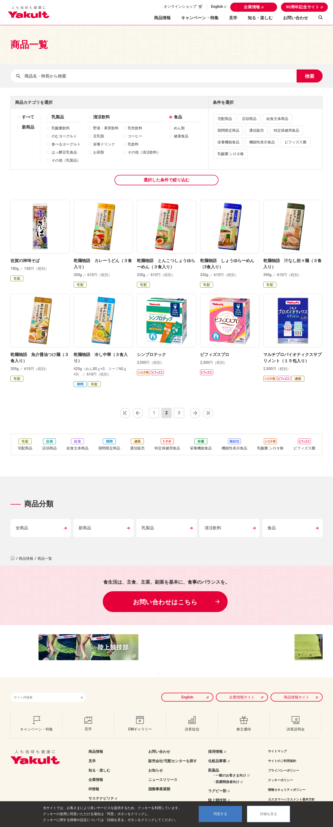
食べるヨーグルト (66, 144)
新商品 (28, 127)
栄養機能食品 (228, 142)
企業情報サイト (242, 689)
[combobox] (44, 689)
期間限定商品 (228, 130)
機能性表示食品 (262, 142)
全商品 (22, 527)
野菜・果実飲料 (106, 128)
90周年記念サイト (302, 7)
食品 (178, 116)
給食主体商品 (277, 119)
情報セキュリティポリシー (286, 782)
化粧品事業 (217, 753)
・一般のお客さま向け (229, 767)
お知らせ (155, 762)
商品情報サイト (296, 689)
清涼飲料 (101, 116)
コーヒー (135, 136)
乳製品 (58, 116)
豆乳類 (98, 136)
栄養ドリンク (104, 144)
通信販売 (256, 130)
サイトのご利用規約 (282, 753)
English (217, 6)
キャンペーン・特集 (200, 17)
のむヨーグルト (64, 136)
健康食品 (181, 136)
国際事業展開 (159, 781)
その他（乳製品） (66, 160)
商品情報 (26, 558)
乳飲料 (133, 144)
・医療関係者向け (225, 774)
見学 (233, 17)
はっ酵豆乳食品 (64, 152)
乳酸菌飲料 (61, 128)
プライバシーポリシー (283, 763)
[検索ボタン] (82, 689)
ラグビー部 (217, 783)
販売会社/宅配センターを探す (172, 753)
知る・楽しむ (99, 762)
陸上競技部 (217, 792)
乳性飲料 (135, 128)
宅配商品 (224, 119)
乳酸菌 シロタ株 (230, 154)
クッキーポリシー (280, 772)
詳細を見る (268, 814)
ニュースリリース (162, 772)
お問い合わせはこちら (165, 602)
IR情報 (93, 781)
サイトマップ (277, 743)
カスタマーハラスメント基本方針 (291, 791)
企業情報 (252, 7)
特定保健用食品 (286, 130)
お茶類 (98, 152)
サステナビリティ (103, 790)
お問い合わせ (295, 17)
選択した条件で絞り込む (166, 179)
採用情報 (215, 744)
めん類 (179, 128)
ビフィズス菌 (295, 142)
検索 (309, 76)
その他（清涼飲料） (144, 152)
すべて (28, 116)
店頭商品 (249, 119)
